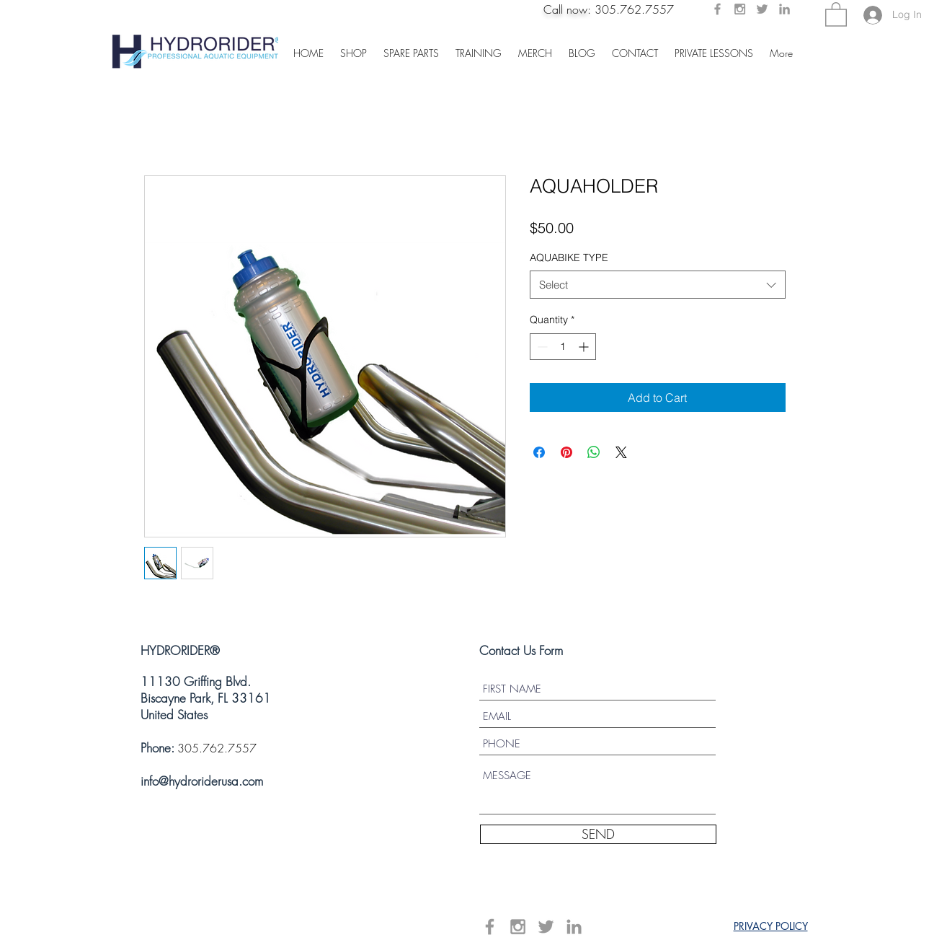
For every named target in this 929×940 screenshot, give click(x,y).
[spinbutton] (563, 346)
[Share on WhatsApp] (594, 452)
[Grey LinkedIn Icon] (784, 9)
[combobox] (658, 285)
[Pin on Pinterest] (566, 452)
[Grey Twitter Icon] (762, 9)
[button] (836, 14)
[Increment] (585, 346)
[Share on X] (621, 452)
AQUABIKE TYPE (569, 257)
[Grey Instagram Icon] (739, 9)
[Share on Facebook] (539, 452)
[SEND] (598, 834)
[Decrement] (541, 346)
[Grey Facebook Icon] (717, 9)
